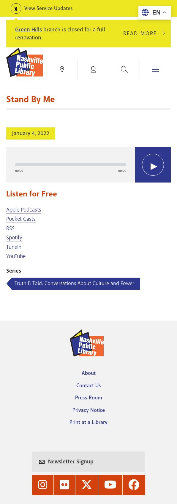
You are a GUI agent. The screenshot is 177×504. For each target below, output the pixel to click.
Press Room (88, 397)
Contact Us (88, 385)
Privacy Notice (88, 410)
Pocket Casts (21, 219)
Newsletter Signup (71, 461)
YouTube (16, 256)
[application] (88, 165)
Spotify (14, 237)
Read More (142, 33)
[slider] (70, 164)
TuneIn (13, 247)
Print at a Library (88, 422)
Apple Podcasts (23, 209)
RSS (10, 228)
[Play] (153, 165)
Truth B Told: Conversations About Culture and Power (74, 283)
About (89, 373)
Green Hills (28, 29)
